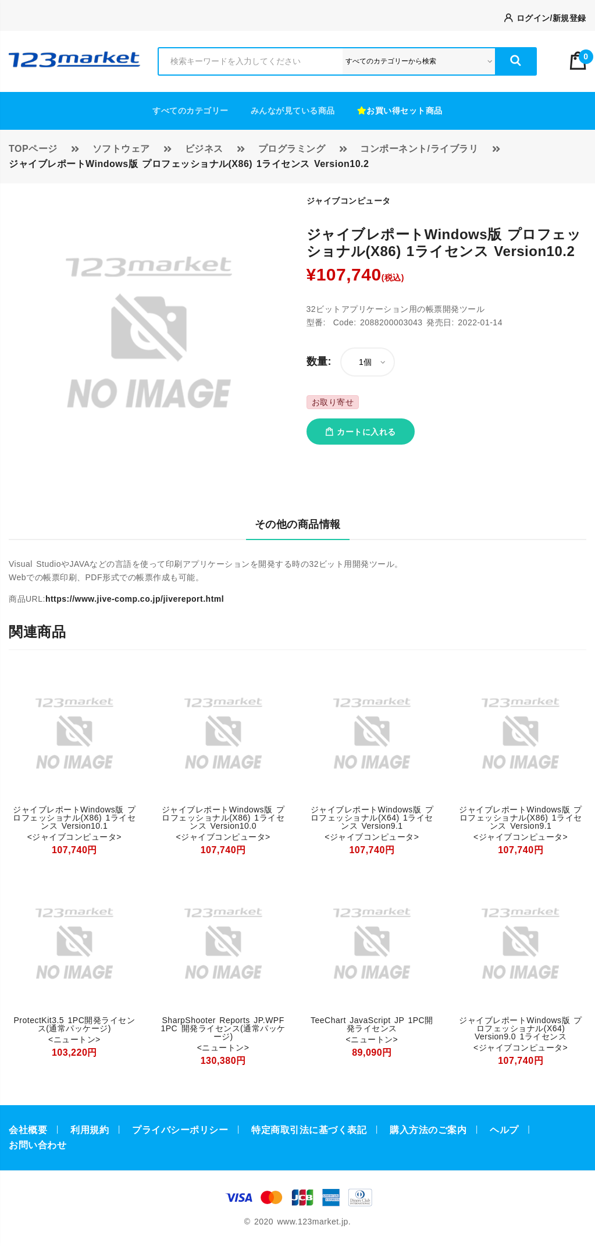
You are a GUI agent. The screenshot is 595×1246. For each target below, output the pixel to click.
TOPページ (33, 149)
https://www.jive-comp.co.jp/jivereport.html (134, 599)
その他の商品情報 (298, 524)
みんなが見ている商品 (293, 110)
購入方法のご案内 (428, 1130)
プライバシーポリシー (180, 1130)
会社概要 (28, 1130)
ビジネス (204, 149)
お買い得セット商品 (400, 110)
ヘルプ (504, 1130)
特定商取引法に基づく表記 (308, 1130)
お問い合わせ (37, 1145)
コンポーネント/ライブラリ (419, 149)
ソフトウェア (121, 149)
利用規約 (89, 1130)
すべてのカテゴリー (190, 110)
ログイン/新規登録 (545, 18)
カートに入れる (360, 431)
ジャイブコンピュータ (349, 200)
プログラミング (292, 149)
